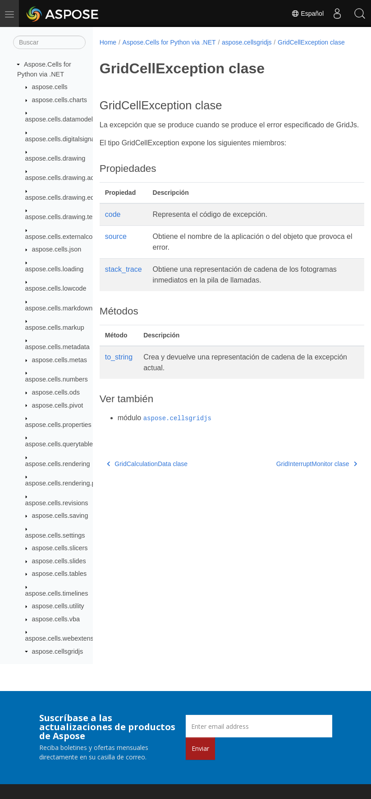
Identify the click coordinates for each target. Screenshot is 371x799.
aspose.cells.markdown (59, 308)
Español (307, 13)
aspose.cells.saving (60, 515)
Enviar (200, 748)
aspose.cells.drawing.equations (70, 197)
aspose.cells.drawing (55, 158)
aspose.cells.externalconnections (72, 236)
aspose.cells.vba (56, 619)
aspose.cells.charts (59, 99)
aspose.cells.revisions (56, 503)
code (113, 234)
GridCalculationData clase (147, 484)
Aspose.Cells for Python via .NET (169, 42)
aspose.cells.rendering (57, 463)
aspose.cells (50, 86)
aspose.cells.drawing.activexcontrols (77, 177)
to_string (119, 377)
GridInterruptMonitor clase (297, 484)
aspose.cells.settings (55, 535)
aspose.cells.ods (56, 392)
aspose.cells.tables (59, 573)
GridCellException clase (139, 51)
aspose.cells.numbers (56, 379)
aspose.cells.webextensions (65, 638)
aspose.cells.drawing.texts (63, 216)
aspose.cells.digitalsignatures (67, 139)
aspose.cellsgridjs (57, 651)
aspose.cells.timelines (56, 593)
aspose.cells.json (57, 249)
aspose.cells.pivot (57, 405)
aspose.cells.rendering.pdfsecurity (74, 483)
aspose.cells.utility (58, 606)
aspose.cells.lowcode (56, 288)
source (116, 256)
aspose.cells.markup (54, 327)
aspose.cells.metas (59, 360)
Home (108, 42)
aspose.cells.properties (58, 424)
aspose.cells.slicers (60, 548)
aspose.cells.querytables (60, 444)
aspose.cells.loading (54, 269)
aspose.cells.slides (59, 561)
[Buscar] (49, 42)
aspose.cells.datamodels (60, 119)
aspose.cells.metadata (57, 346)
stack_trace (123, 289)
